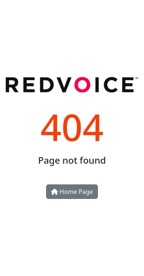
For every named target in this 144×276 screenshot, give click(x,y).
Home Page (72, 191)
